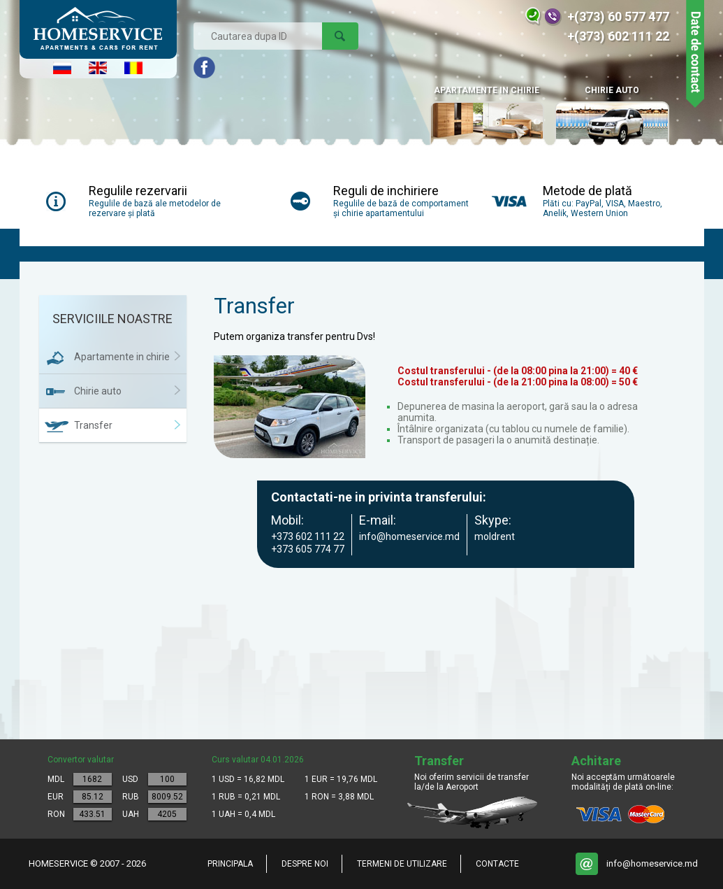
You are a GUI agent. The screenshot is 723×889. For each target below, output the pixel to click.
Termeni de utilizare (402, 864)
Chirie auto (612, 117)
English (98, 68)
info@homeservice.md (652, 863)
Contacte (497, 864)
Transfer (93, 425)
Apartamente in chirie (122, 356)
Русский (62, 68)
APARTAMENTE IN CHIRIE (487, 117)
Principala (230, 864)
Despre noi (305, 864)
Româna (133, 68)
